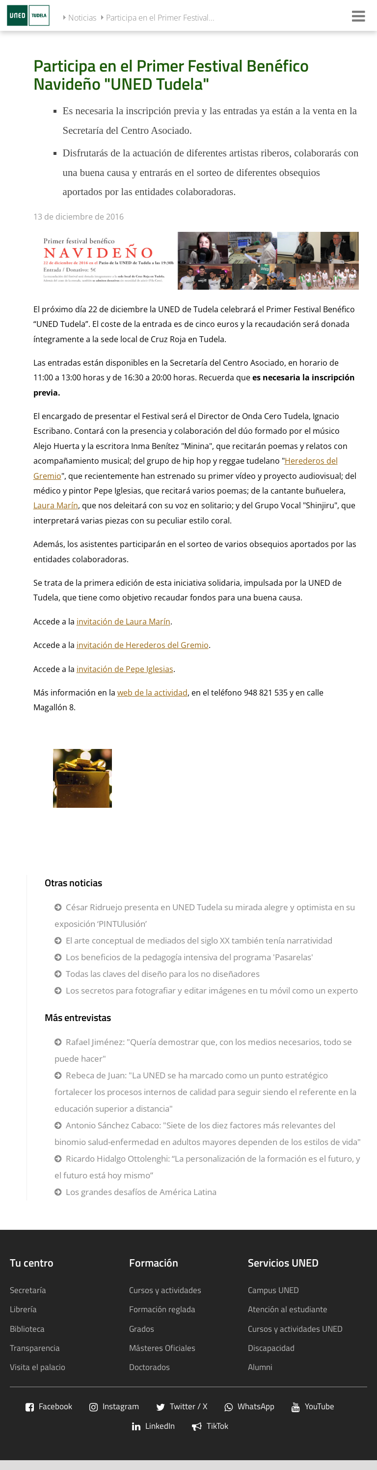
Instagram (114, 1406)
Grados (141, 1328)
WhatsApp (249, 1406)
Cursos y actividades (165, 1290)
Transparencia (35, 1348)
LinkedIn (153, 1426)
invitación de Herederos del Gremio (143, 645)
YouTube (313, 1406)
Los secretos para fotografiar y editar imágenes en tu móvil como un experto (212, 990)
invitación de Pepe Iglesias (125, 669)
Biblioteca (27, 1328)
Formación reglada (162, 1309)
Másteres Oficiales (162, 1348)
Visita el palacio (37, 1367)
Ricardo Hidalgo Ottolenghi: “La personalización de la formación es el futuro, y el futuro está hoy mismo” (207, 1167)
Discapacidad (271, 1348)
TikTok (210, 1426)
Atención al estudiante (287, 1309)
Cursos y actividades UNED (295, 1328)
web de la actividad (152, 692)
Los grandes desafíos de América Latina (141, 1191)
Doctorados (149, 1367)
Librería (23, 1309)
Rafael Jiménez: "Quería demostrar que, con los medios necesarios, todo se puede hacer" (203, 1050)
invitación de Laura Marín (123, 621)
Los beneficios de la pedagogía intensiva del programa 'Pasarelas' (189, 957)
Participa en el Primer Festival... (160, 17)
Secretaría (28, 1290)
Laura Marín (55, 505)
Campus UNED (273, 1290)
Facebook (49, 1406)
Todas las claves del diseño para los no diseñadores (163, 973)
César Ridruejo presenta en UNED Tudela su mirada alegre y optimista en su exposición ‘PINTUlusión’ (204, 915)
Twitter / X (181, 1406)
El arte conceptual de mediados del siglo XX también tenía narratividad (199, 940)
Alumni (260, 1367)
